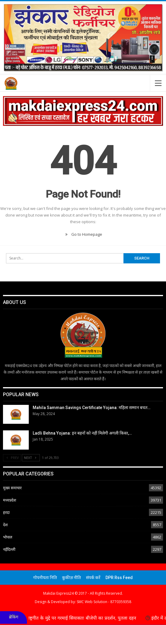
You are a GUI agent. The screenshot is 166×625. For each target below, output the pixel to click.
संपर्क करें (93, 577)
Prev (12, 457)
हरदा (6, 512)
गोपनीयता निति (45, 577)
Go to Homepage (83, 234)
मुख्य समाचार (12, 487)
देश (5, 524)
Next (31, 457)
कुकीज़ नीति (71, 577)
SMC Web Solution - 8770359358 (104, 601)
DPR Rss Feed (119, 577)
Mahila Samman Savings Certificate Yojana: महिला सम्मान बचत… (91, 407)
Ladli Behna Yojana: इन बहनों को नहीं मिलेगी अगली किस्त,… (82, 433)
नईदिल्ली (9, 549)
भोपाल (7, 537)
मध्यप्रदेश (9, 500)
